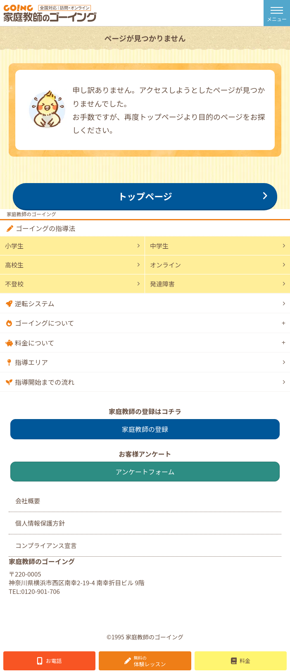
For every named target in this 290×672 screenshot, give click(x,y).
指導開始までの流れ (44, 382)
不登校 (14, 283)
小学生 (14, 245)
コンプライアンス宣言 (46, 545)
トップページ (145, 196)
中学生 (159, 245)
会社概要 (27, 500)
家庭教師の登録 (145, 429)
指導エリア (31, 362)
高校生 (14, 264)
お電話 (54, 661)
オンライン (165, 264)
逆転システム (35, 303)
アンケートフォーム (145, 472)
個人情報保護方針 (40, 523)
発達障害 (162, 283)
